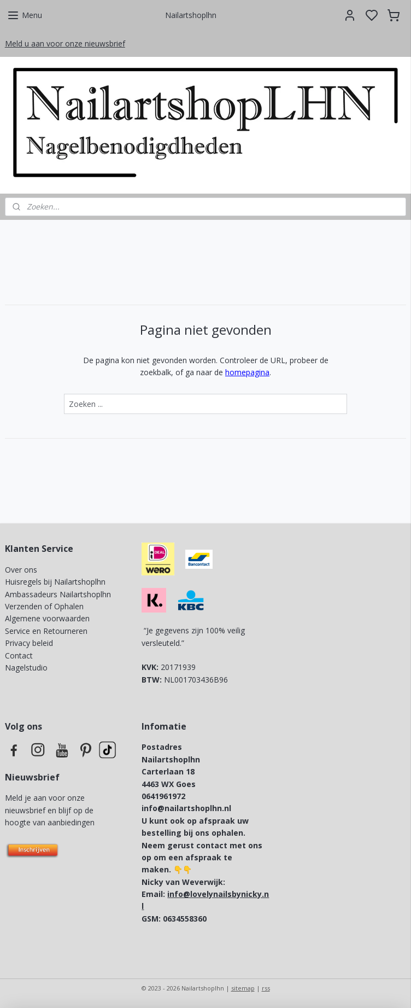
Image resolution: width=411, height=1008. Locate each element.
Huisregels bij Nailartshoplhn (55, 581)
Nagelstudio (26, 667)
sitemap (243, 988)
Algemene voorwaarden (47, 618)
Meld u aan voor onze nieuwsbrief (65, 43)
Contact (19, 655)
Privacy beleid (30, 643)
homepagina (247, 372)
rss (266, 988)
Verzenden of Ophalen (44, 606)
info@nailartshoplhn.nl (186, 808)
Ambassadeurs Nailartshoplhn (58, 594)
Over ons (21, 569)
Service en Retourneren (46, 631)
